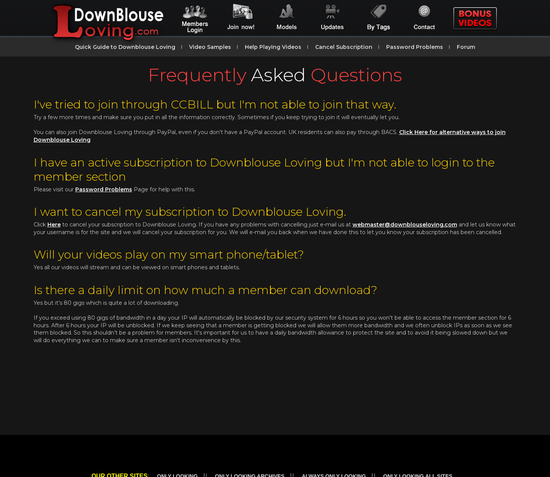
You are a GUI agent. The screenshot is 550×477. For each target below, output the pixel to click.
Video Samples (210, 47)
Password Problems (414, 47)
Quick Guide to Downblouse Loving (125, 47)
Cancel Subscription (343, 47)
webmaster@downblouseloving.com (405, 224)
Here (54, 224)
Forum (466, 47)
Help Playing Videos (273, 47)
